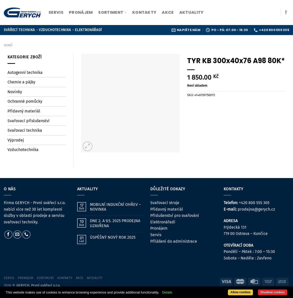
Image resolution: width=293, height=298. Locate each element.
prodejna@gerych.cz (256, 209)
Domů (8, 45)
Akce (168, 12)
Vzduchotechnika (23, 149)
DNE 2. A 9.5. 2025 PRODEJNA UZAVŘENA (115, 223)
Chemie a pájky (21, 82)
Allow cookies (240, 292)
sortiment (112, 12)
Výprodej (16, 140)
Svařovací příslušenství (29, 120)
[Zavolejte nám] (26, 234)
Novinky (15, 91)
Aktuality (191, 12)
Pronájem (159, 228)
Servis (155, 234)
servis (56, 12)
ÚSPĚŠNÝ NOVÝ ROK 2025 (112, 237)
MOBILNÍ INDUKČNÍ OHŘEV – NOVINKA (115, 207)
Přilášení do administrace (173, 241)
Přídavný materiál (24, 111)
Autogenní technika (25, 72)
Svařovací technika (25, 130)
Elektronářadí (162, 222)
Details (167, 292)
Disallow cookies (272, 292)
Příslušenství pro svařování (174, 215)
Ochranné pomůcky (25, 101)
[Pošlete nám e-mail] (17, 234)
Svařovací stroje (164, 202)
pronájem (81, 12)
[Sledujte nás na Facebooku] (286, 12)
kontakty (144, 12)
